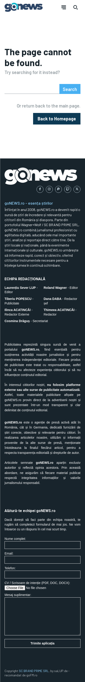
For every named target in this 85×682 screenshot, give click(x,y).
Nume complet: (42, 543)
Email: (42, 558)
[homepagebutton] (56, 118)
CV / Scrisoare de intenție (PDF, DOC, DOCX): (42, 585)
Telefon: (42, 572)
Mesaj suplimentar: (42, 614)
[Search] (69, 89)
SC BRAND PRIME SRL (34, 671)
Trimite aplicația (43, 643)
